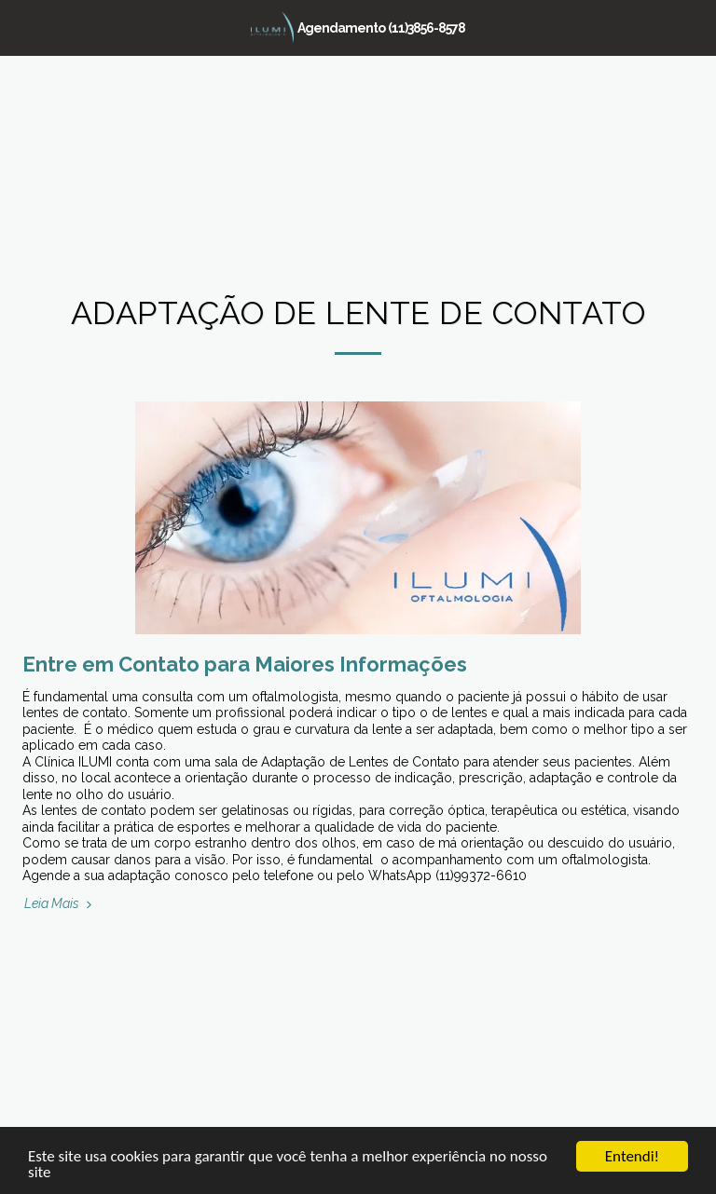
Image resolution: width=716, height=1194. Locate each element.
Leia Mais (59, 903)
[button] (20, 27)
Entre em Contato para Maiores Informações (244, 664)
